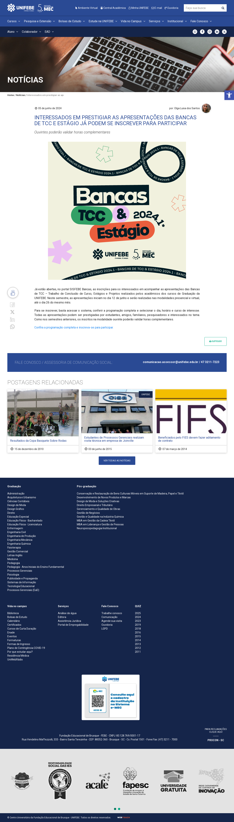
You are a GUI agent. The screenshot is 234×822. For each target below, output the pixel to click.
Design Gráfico (15, 509)
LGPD (104, 628)
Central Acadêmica (113, 7)
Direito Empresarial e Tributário (95, 505)
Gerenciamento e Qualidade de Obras (98, 509)
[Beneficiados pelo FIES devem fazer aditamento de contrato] (191, 421)
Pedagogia (13, 563)
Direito (11, 512)
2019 (138, 624)
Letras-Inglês (14, 555)
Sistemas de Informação (21, 582)
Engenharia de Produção (21, 536)
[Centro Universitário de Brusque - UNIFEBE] (30, 7)
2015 (138, 636)
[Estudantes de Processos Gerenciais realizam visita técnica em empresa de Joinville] (117, 421)
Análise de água (67, 613)
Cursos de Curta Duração (21, 628)
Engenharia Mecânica (19, 539)
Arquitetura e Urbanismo (21, 497)
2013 (138, 644)
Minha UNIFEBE (138, 7)
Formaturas (14, 640)
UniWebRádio (15, 659)
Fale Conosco (201, 21)
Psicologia (13, 574)
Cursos (14, 21)
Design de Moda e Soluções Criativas (98, 501)
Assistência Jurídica (69, 620)
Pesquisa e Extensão (40, 21)
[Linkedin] (12, 319)
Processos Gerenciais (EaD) (23, 590)
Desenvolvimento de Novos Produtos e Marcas (104, 497)
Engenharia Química (19, 543)
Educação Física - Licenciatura (24, 524)
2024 (138, 617)
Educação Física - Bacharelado (24, 520)
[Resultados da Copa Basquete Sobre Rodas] (43, 421)
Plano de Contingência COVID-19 (26, 647)
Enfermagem (15, 528)
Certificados (14, 624)
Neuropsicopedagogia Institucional (97, 528)
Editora (62, 617)
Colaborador (32, 31)
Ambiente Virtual (87, 7)
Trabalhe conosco (111, 613)
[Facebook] (12, 304)
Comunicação (109, 617)
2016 (138, 632)
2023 (138, 620)
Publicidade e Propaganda (22, 578)
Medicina (12, 559)
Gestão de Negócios (88, 512)
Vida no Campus (133, 21)
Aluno (13, 31)
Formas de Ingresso (18, 644)
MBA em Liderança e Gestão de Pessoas (100, 524)
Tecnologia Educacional (21, 586)
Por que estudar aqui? (20, 651)
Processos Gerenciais (19, 570)
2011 (138, 651)
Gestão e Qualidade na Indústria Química (100, 516)
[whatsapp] (12, 326)
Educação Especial (18, 516)
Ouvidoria (171, 7)
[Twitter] (12, 312)
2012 (138, 647)
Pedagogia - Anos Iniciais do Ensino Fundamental (35, 566)
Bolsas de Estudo (72, 21)
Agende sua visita (111, 620)
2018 (138, 628)
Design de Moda (16, 505)
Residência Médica (18, 655)
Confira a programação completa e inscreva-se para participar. (73, 327)
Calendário (13, 620)
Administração (15, 493)
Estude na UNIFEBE (103, 21)
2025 (138, 613)
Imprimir (215, 341)
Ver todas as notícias (117, 460)
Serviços (157, 21)
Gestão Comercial (17, 551)
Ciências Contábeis (18, 501)
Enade (11, 632)
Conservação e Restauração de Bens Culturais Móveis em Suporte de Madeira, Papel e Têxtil (130, 493)
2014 (138, 640)
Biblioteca (13, 613)
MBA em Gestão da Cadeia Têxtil (96, 520)
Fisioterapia (14, 547)
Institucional (177, 21)
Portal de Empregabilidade (73, 624)
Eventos (12, 636)
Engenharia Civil (16, 532)
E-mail (156, 7)
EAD (50, 31)
